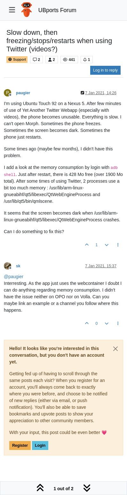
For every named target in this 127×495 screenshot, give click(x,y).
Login (40, 445)
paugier (23, 93)
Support (17, 59)
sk (18, 266)
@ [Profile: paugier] (13, 276)
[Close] (115, 348)
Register (20, 445)
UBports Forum (57, 10)
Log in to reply (105, 70)
